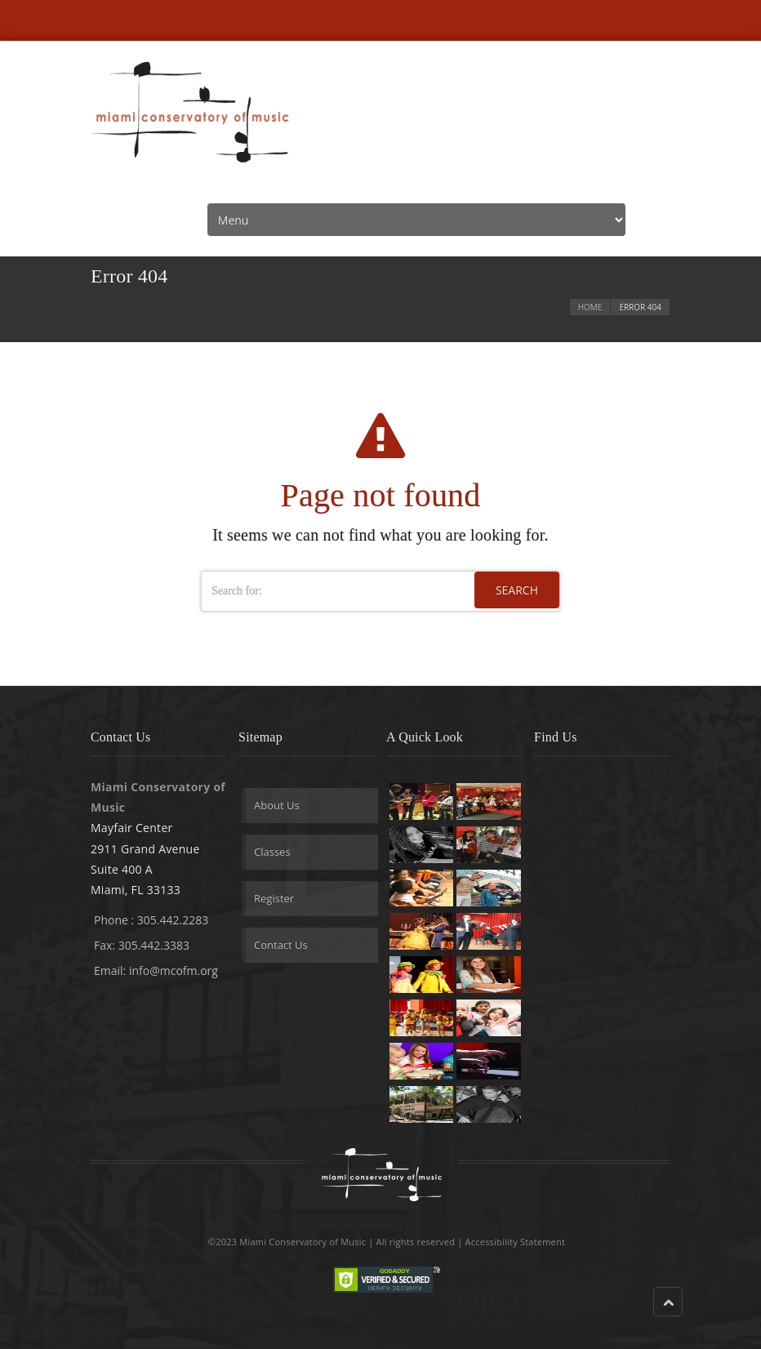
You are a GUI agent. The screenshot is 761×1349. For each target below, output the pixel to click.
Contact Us (281, 944)
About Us (277, 805)
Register (274, 898)
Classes (272, 851)
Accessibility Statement (515, 1241)
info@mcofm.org (173, 970)
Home (590, 307)
